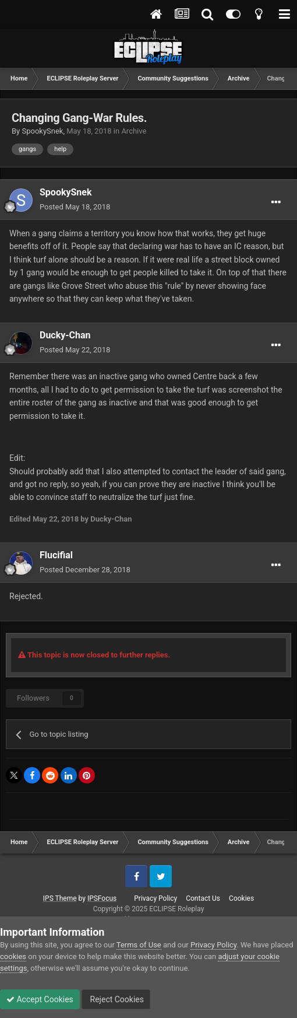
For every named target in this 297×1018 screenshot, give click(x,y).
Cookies (241, 898)
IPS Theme (60, 898)
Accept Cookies (39, 999)
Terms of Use (138, 944)
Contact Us (203, 898)
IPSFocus (101, 898)
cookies (13, 956)
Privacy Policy (155, 898)
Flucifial (56, 555)
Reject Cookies (116, 999)
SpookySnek (42, 131)
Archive (133, 131)
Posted (75, 206)
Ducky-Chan (65, 335)
